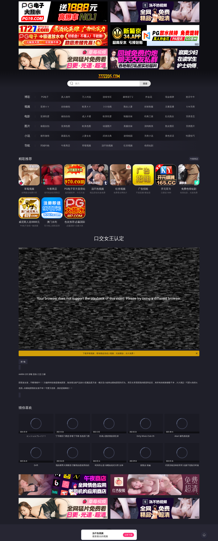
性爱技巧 (190, 135)
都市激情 (44, 135)
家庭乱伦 (65, 135)
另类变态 (190, 116)
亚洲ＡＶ (44, 106)
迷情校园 (128, 135)
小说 (27, 136)
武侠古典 (107, 135)
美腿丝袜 (128, 126)
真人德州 (65, 96)
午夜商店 (65, 145)
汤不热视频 (107, 145)
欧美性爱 (107, 116)
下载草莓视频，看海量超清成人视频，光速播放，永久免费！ (140, 353)
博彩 (27, 97)
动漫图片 (107, 126)
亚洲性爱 (44, 116)
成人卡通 (86, 116)
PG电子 (45, 96)
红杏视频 (128, 145)
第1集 (23, 361)
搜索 (145, 83)
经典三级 (148, 116)
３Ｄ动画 (107, 106)
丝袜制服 (148, 106)
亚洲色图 (65, 126)
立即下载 (128, 534)
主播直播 (169, 106)
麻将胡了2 (128, 96)
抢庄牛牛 (190, 96)
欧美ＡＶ (86, 106)
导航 (27, 145)
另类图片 (190, 126)
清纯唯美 (148, 126)
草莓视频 (86, 145)
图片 (27, 126)
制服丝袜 (128, 116)
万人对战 (86, 96)
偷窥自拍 (44, 126)
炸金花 (148, 96)
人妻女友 (86, 135)
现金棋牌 (169, 96)
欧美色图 (86, 126)
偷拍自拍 (65, 116)
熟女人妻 (128, 106)
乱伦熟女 (169, 116)
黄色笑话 (169, 135)
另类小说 (148, 135)
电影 (27, 116)
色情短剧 (148, 145)
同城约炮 (44, 145)
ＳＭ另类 (190, 106)
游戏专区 (107, 96)
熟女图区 (169, 126)
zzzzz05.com (109, 76)
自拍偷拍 (65, 106)
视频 (27, 106)
